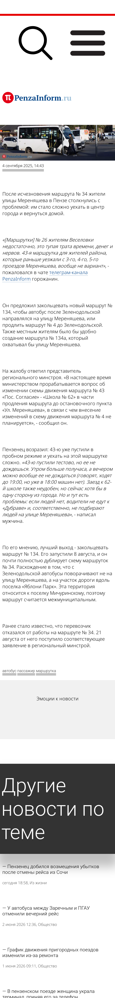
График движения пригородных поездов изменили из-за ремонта (50, 952)
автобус (9, 671)
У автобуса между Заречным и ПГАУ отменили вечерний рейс (46, 911)
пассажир (26, 671)
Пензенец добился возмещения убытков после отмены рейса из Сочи (50, 869)
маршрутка (46, 671)
